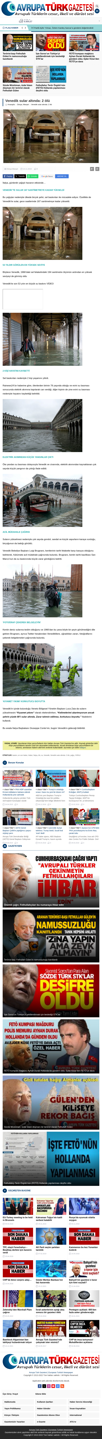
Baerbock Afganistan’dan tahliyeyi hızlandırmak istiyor (17, 1341)
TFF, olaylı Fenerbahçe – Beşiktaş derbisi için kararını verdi (17, 1250)
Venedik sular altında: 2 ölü (59, 755)
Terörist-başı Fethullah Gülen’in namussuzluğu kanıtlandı (15, 56)
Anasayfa (10, 104)
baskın (14, 755)
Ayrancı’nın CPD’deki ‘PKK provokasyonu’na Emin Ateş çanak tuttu (84, 830)
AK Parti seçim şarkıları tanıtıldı (48, 1248)
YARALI (78, 755)
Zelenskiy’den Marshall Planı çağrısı (17, 1311)
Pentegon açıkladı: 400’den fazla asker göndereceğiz (82, 1311)
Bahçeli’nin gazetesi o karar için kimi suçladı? (83, 1281)
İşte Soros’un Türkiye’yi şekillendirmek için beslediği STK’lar (50, 56)
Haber (30, 755)
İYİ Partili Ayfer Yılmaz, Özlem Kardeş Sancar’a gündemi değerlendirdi (62, 28)
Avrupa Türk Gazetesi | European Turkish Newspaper (51, 1372)
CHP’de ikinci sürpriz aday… (17, 1280)
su (42, 755)
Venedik (47, 755)
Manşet (26, 104)
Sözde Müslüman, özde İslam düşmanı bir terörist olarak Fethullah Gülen (17, 88)
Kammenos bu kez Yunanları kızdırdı (83, 1248)
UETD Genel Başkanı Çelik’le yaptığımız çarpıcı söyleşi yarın (17, 830)
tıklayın (83, 748)
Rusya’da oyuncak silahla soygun (82, 1218)
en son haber (22, 755)
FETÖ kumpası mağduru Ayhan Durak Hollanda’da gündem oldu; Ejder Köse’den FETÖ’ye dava (84, 57)
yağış (72, 755)
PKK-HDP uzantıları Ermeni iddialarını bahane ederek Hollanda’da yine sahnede (17, 792)
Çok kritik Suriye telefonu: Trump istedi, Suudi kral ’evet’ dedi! (49, 830)
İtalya (35, 755)
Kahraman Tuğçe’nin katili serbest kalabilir (49, 1218)
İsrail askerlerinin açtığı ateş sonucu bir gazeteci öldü (50, 1311)
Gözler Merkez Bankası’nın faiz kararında (49, 1281)
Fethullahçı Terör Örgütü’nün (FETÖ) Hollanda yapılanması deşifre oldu (50, 88)
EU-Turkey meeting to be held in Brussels (18, 1218)
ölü (39, 755)
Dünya (19, 104)
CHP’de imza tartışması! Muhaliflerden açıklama (81, 1341)
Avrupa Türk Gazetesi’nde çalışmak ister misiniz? (49, 1341)
